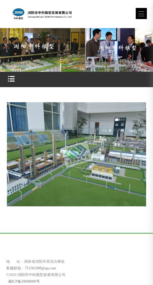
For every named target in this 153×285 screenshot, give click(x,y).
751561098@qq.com (40, 268)
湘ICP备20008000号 (23, 281)
